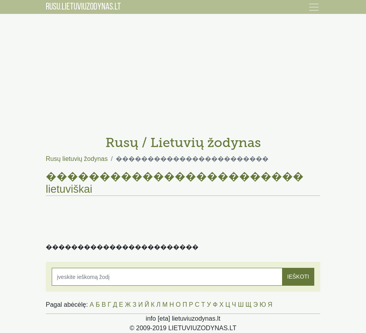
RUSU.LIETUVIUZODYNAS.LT (83, 7)
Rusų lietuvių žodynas (77, 158)
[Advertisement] (183, 71)
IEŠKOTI (298, 276)
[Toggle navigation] (314, 7)
